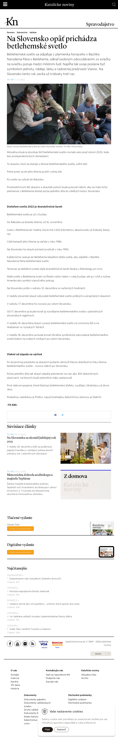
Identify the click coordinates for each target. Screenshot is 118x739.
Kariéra (14, 681)
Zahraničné (14, 575)
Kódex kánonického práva (37, 716)
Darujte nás (52, 681)
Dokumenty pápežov (35, 699)
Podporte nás (53, 678)
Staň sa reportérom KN (58, 675)
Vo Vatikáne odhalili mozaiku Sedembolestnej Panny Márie (41, 616)
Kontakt (15, 675)
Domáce (12, 600)
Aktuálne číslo (88, 675)
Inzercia (15, 678)
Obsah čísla (13, 524)
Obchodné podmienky (80, 703)
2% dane (15, 685)
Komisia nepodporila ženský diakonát (29, 591)
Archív (98, 654)
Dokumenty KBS (32, 713)
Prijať (47, 729)
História (15, 688)
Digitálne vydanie (77, 699)
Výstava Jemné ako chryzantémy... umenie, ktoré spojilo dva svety (45, 604)
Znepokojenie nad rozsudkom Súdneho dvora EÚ (35, 578)
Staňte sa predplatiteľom (20, 529)
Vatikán (12, 588)
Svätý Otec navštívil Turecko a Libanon (30, 629)
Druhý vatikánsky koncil (36, 709)
